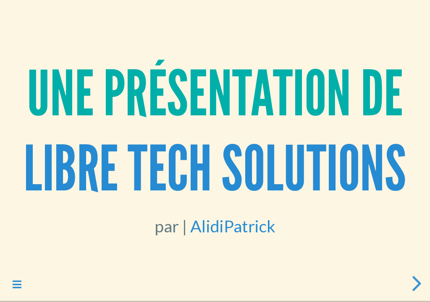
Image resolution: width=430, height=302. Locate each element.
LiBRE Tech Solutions (215, 169)
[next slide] (415, 283)
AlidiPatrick (232, 226)
